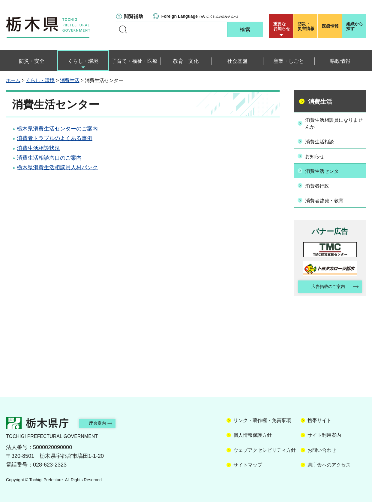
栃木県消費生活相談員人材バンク (57, 167)
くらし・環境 (40, 80)
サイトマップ (247, 464)
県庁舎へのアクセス (329, 464)
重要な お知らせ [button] (281, 26)
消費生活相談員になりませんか (333, 123)
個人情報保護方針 (252, 434)
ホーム (13, 80)
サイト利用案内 (324, 434)
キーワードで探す (123, 29)
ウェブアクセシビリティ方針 (264, 448)
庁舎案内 (103, 421)
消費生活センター (328, 170)
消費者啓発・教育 (328, 198)
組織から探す (354, 26)
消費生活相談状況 (38, 148)
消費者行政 (319, 184)
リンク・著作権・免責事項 (262, 419)
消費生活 (69, 80)
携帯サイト (320, 419)
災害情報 (307, 26)
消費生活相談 (322, 141)
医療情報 (330, 26)
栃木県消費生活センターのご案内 (57, 129)
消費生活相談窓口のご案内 (49, 158)
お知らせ (317, 155)
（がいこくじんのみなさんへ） (200, 16)
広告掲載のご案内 (325, 284)
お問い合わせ (322, 448)
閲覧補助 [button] (133, 16)
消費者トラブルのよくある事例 (54, 138)
